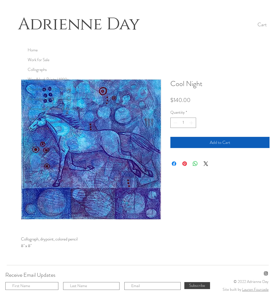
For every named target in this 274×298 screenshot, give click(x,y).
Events (33, 118)
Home (33, 50)
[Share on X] (205, 163)
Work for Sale (38, 60)
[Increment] (191, 123)
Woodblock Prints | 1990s (48, 79)
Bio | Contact (38, 128)
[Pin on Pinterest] (184, 163)
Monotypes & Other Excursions (53, 109)
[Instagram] (265, 273)
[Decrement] (174, 123)
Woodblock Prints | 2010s (49, 99)
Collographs (37, 69)
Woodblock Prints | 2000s (49, 89)
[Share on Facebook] (174, 163)
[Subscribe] (197, 285)
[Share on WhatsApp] (195, 163)
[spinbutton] (183, 123)
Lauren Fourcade (255, 289)
